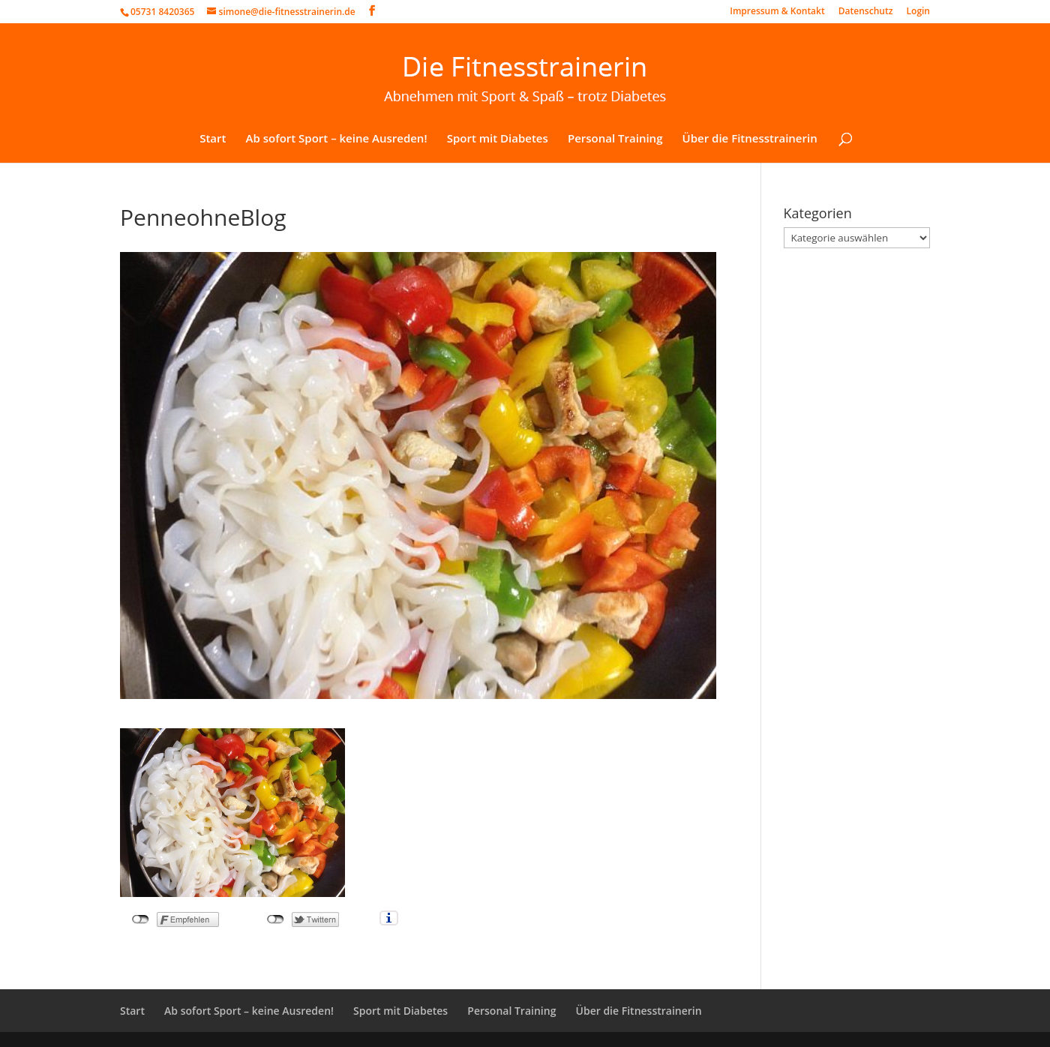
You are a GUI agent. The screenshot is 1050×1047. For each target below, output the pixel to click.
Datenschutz (865, 12)
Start (213, 139)
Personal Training (615, 139)
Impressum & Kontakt (777, 12)
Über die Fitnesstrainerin (750, 139)
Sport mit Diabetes (497, 139)
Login (918, 12)
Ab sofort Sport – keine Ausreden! (337, 139)
